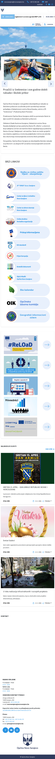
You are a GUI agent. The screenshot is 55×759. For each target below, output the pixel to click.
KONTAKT (40, 4)
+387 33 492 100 (34, 2)
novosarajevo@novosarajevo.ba (18, 704)
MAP (46, 2)
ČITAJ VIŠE (6, 501)
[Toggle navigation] (51, 9)
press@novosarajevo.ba (15, 723)
